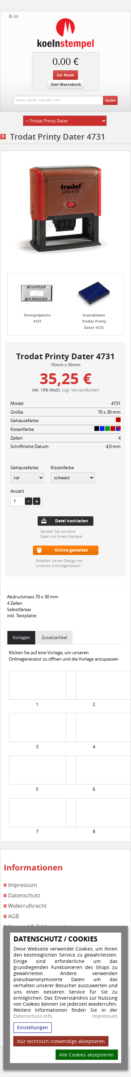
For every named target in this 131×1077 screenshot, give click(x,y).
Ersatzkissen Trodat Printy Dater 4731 (94, 321)
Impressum (105, 1016)
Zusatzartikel (54, 637)
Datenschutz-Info (32, 1016)
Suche (110, 100)
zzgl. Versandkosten (80, 390)
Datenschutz (24, 895)
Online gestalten (71, 550)
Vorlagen (21, 637)
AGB (13, 916)
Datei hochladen (71, 521)
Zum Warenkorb (66, 84)
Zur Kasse (65, 74)
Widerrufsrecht (27, 905)
